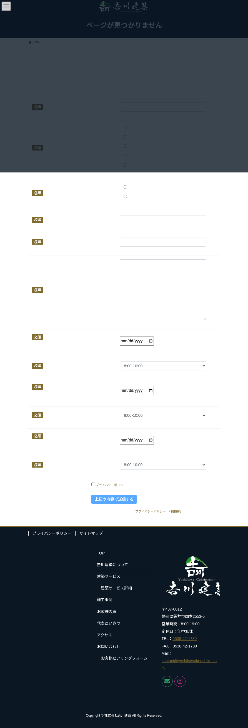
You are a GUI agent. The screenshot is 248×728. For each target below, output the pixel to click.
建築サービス (108, 576)
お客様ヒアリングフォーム (124, 658)
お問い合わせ (108, 646)
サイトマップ (91, 533)
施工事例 (104, 600)
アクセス (104, 635)
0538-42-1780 (184, 638)
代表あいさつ (108, 623)
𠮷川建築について (112, 565)
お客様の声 (106, 611)
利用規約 (175, 511)
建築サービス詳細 (116, 588)
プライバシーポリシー (111, 485)
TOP (101, 553)
